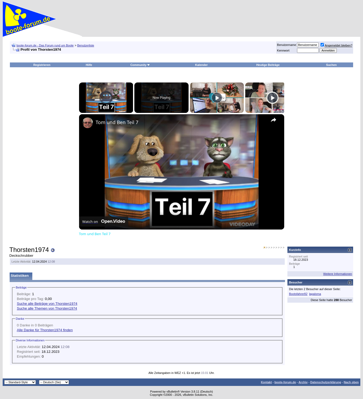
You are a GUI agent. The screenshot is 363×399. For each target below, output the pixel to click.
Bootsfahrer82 (298, 293)
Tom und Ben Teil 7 (117, 122)
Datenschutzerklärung (325, 382)
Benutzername (286, 44)
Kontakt (266, 382)
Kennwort (283, 50)
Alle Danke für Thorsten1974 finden (45, 330)
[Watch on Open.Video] (103, 221)
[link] (87, 122)
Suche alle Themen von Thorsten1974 (47, 308)
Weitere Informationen (337, 273)
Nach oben (351, 382)
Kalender (201, 64)
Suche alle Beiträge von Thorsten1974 (47, 304)
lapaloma (315, 293)
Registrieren (41, 64)
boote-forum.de (285, 382)
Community (140, 64)
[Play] (217, 97)
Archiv (302, 382)
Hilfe (89, 64)
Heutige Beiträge (267, 64)
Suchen (331, 64)
